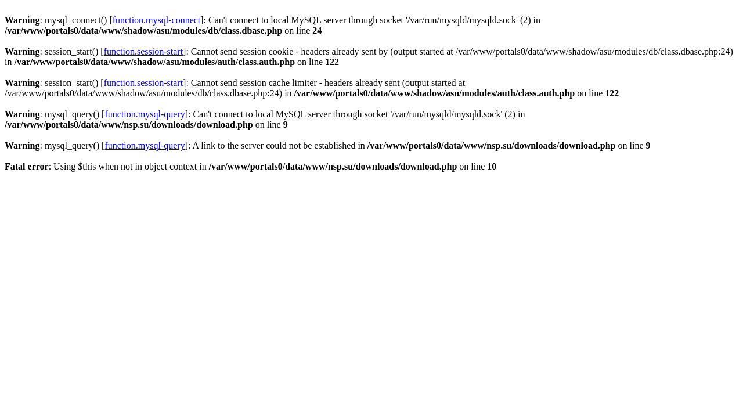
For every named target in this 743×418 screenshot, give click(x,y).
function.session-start (143, 51)
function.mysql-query (144, 114)
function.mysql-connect (157, 20)
